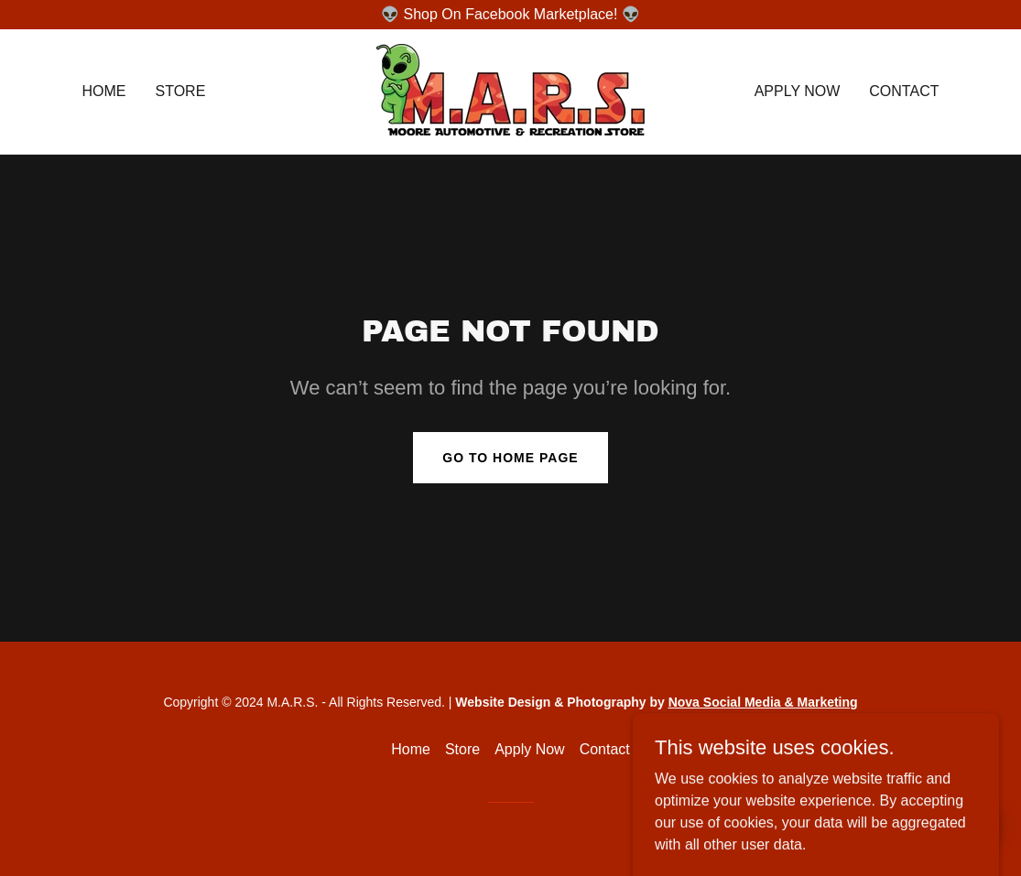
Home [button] (410, 749)
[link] (510, 90)
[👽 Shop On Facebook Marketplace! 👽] (510, 15)
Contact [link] (904, 91)
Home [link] (104, 91)
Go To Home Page (510, 457)
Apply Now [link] (798, 91)
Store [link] (181, 91)
